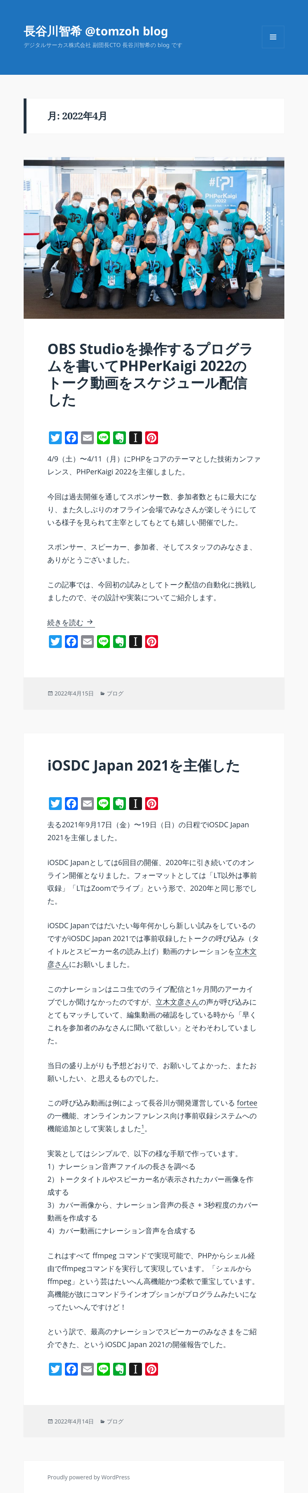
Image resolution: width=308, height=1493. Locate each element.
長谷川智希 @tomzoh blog (96, 31)
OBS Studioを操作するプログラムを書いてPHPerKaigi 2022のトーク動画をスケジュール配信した (150, 374)
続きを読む (71, 622)
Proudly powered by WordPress (88, 1477)
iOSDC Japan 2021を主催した (143, 765)
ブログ (115, 693)
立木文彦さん (177, 1002)
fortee (247, 1102)
